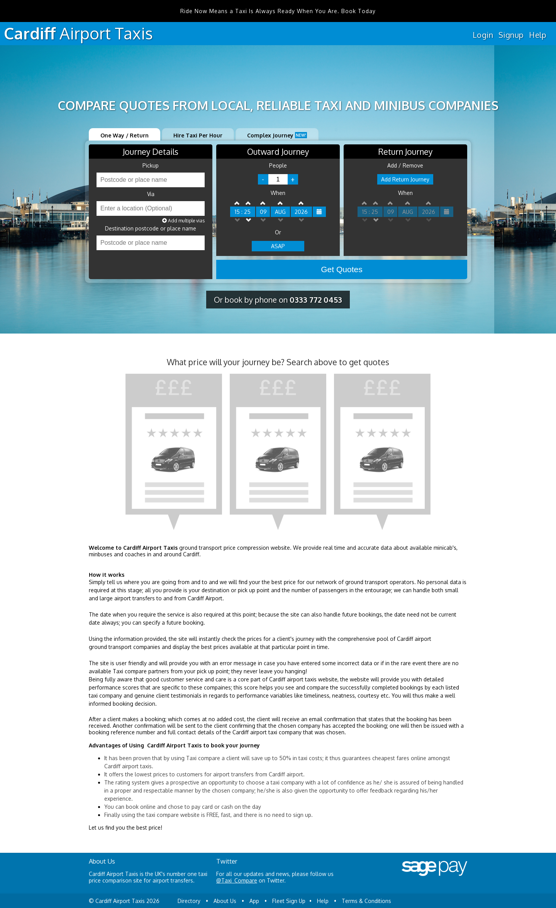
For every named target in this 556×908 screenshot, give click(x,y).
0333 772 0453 (316, 300)
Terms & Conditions (366, 901)
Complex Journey (277, 135)
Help (537, 35)
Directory (189, 901)
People (278, 166)
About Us (225, 901)
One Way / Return (124, 135)
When (278, 193)
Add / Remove (405, 166)
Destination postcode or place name (150, 228)
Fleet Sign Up (288, 901)
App (254, 901)
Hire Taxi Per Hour (197, 135)
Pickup (150, 166)
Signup (511, 35)
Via (150, 194)
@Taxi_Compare (236, 880)
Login (483, 35)
